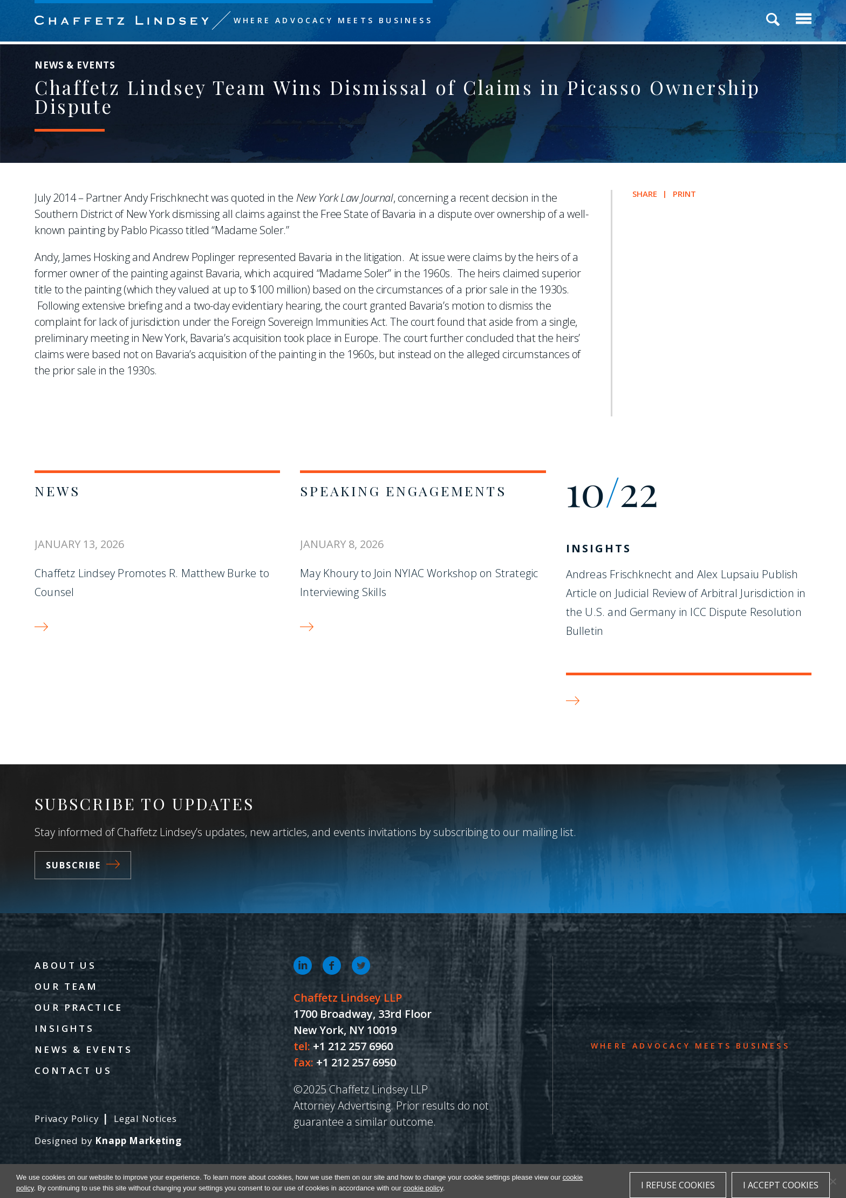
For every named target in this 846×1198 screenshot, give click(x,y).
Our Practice (79, 1007)
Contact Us (73, 1070)
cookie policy (422, 1188)
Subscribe (83, 865)
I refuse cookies (678, 1185)
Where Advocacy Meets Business (333, 20)
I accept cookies (780, 1185)
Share (645, 194)
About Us (65, 965)
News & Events (83, 1049)
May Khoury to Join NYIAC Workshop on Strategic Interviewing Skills (419, 582)
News (57, 490)
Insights (598, 548)
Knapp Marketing (138, 1140)
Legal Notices (145, 1118)
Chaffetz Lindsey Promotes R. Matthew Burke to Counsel (152, 582)
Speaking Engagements (403, 490)
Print (685, 194)
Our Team (66, 986)
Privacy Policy (67, 1118)
